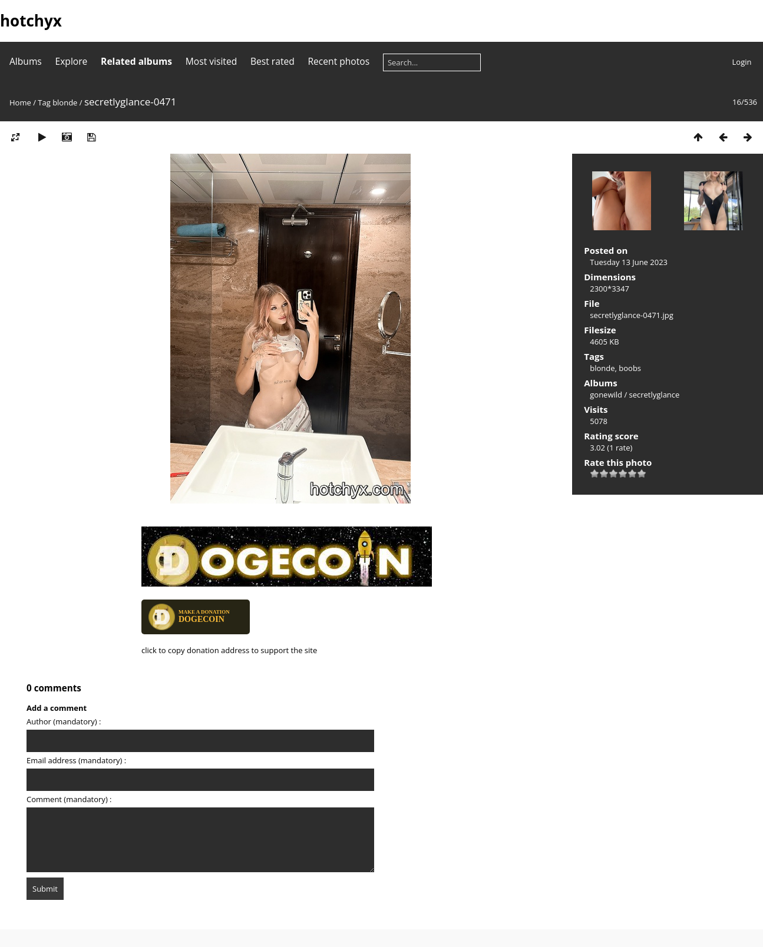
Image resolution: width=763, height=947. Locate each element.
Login (742, 62)
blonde (64, 102)
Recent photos (338, 61)
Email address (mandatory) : (76, 760)
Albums (25, 61)
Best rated (272, 61)
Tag (44, 102)
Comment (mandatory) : (69, 799)
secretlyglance (654, 394)
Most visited (211, 61)
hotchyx (31, 20)
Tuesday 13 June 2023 (629, 262)
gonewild (606, 394)
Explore (71, 61)
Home (20, 102)
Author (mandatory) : (64, 721)
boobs (630, 368)
